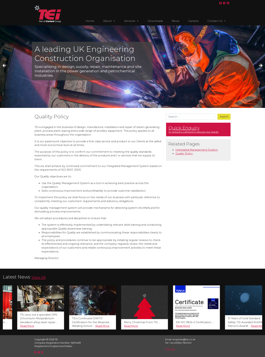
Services (131, 21)
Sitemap (170, 349)
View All (38, 277)
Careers (193, 21)
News (175, 21)
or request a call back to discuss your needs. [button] (198, 129)
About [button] (109, 21)
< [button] (4, 65)
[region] (132, 66)
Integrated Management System (196, 149)
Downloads (155, 21)
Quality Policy (184, 153)
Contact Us (216, 21)
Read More (15, 326)
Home (90, 21)
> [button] (260, 65)
